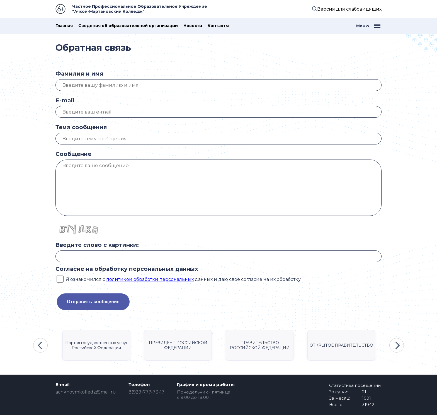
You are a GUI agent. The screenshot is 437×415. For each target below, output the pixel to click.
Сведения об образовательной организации (128, 25)
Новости (192, 25)
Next (396, 345)
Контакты (218, 25)
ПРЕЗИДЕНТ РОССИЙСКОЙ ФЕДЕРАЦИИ (178, 345)
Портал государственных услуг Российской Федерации (96, 345)
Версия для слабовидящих (349, 9)
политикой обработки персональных (150, 279)
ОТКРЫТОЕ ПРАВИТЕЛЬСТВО (341, 345)
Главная (64, 25)
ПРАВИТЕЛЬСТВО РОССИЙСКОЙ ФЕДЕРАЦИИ (260, 345)
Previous (40, 345)
